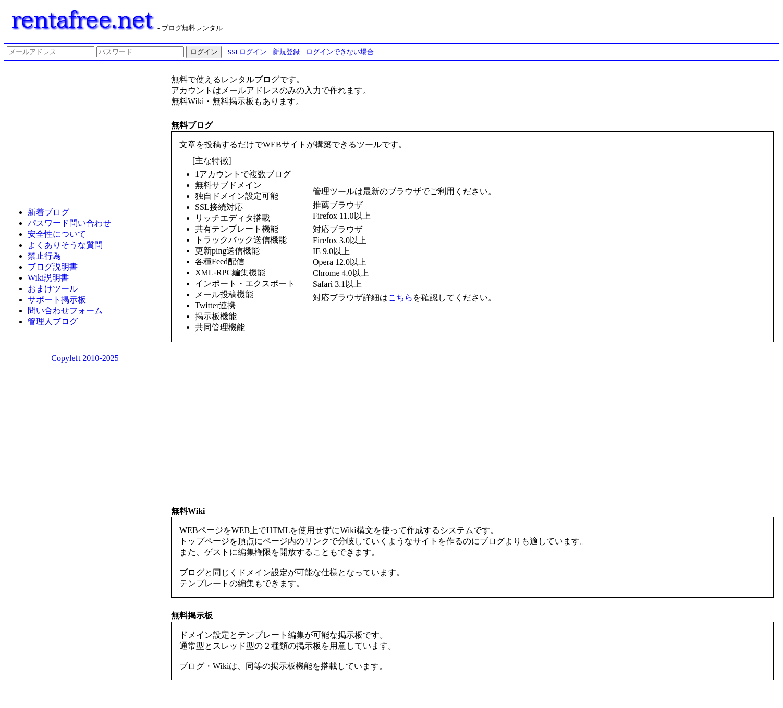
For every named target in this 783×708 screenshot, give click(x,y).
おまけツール (53, 288)
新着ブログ (48, 212)
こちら (400, 297)
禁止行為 (44, 255)
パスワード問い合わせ (69, 223)
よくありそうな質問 (65, 245)
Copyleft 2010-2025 (84, 357)
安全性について (57, 234)
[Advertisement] (646, 19)
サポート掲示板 (57, 299)
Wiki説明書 (48, 277)
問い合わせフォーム (65, 310)
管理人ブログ (53, 321)
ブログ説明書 (53, 266)
